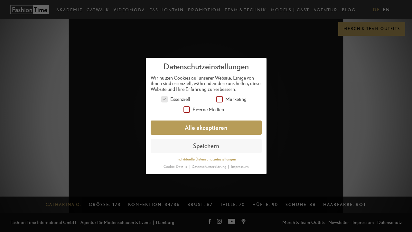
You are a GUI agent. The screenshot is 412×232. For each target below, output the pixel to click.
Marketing (231, 99)
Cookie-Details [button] (176, 166)
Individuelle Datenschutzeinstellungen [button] (206, 159)
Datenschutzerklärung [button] (209, 166)
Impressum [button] (240, 166)
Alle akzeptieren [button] (206, 127)
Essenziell (175, 99)
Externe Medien (203, 109)
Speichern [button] (206, 146)
